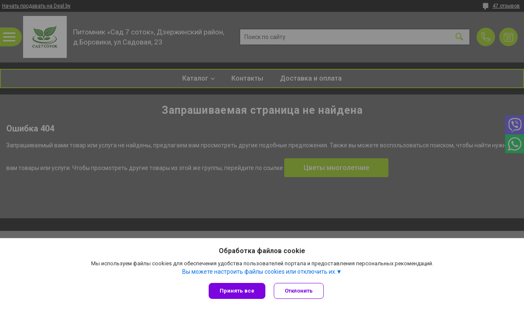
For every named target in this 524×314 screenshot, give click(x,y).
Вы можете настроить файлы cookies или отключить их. (259, 271)
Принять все (237, 291)
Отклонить (299, 291)
